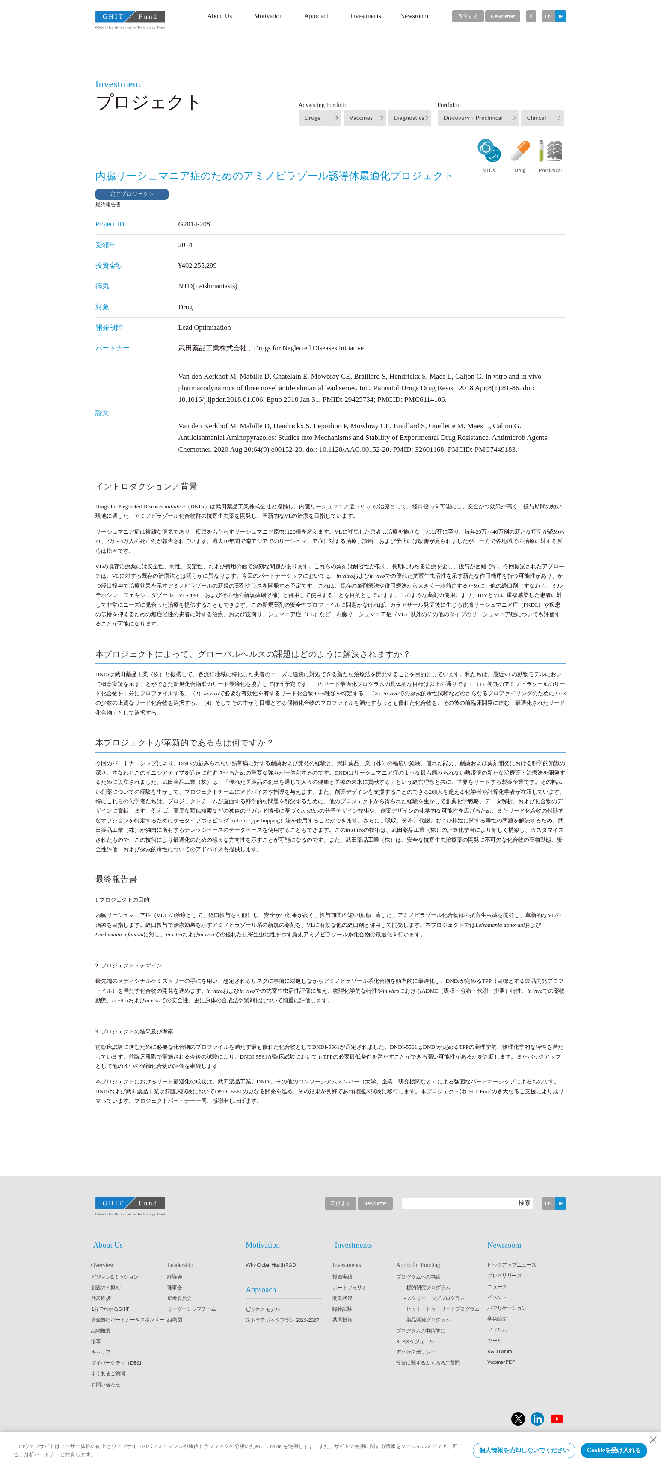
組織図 (174, 1319)
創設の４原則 (105, 1287)
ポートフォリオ (349, 1287)
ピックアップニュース (511, 1264)
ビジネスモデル (263, 1309)
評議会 (174, 1276)
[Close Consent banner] (653, 1440)
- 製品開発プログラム (427, 1319)
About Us (219, 15)
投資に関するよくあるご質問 (427, 1362)
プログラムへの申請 (418, 1276)
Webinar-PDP (501, 1362)
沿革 (96, 1341)
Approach (316, 15)
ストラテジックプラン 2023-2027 (282, 1320)
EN (548, 16)
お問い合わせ (105, 1384)
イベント (497, 1297)
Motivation (268, 15)
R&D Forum (499, 1351)
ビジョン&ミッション (115, 1276)
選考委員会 (179, 1298)
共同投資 (342, 1319)
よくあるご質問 (108, 1373)
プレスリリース (504, 1275)
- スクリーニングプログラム (434, 1298)
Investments (365, 15)
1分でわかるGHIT (110, 1309)
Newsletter (503, 16)
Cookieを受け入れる (614, 1450)
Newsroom (414, 15)
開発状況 (342, 1298)
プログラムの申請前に (420, 1330)
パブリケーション (506, 1308)
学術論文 (497, 1318)
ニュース (497, 1286)
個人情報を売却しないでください (524, 1450)
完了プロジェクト (132, 194)
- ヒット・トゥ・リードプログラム (442, 1309)
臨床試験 (342, 1309)
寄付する (468, 16)
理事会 (174, 1287)
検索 (525, 1202)
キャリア (101, 1352)
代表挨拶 (101, 1298)
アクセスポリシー (415, 1352)
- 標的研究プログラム (427, 1287)
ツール (494, 1340)
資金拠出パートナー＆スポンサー (127, 1319)
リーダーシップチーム (191, 1309)
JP (560, 16)
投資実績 (342, 1276)
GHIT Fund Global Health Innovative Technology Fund (130, 20)
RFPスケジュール (415, 1341)
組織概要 (101, 1330)
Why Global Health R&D (271, 1264)
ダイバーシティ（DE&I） (118, 1362)
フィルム (497, 1329)
